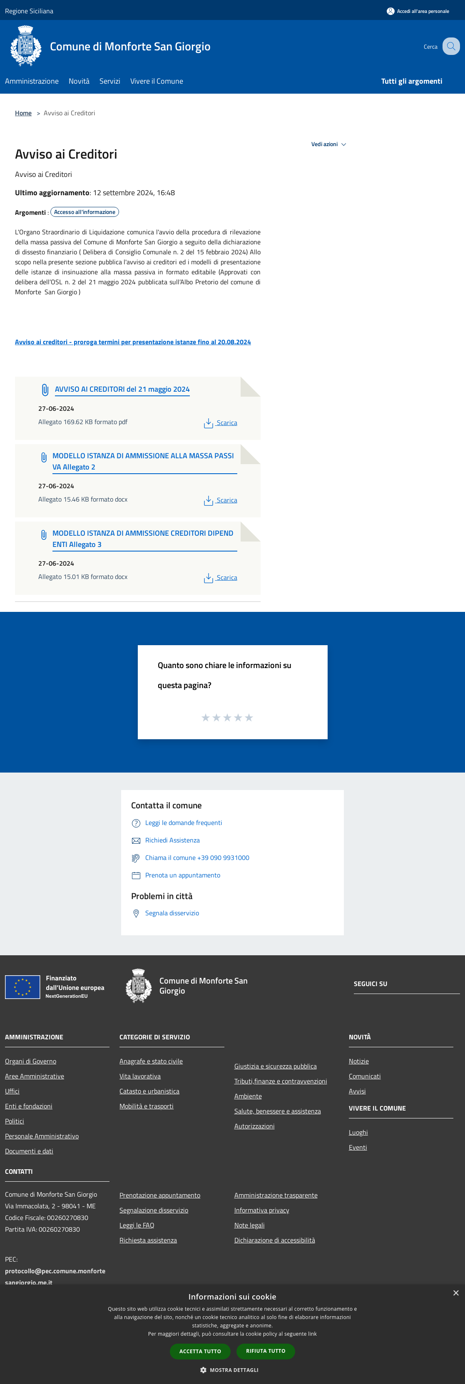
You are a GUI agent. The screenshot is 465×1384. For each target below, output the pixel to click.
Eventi (358, 1147)
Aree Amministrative (34, 1076)
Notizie (359, 1061)
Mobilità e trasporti (146, 1106)
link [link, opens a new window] (312, 1333)
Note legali (249, 1225)
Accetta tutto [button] (200, 1351)
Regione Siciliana (29, 11)
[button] (232, 1370)
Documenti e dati (29, 1151)
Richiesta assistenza (148, 1240)
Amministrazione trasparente (276, 1195)
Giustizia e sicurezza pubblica (275, 1066)
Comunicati (365, 1076)
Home (23, 113)
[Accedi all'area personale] (418, 11)
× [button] (456, 1293)
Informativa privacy (261, 1210)
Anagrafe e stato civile (151, 1061)
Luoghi (358, 1132)
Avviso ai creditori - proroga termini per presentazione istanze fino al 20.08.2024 (133, 342)
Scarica (219, 422)
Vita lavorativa (140, 1076)
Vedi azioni (330, 144)
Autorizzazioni (254, 1126)
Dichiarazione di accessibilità (274, 1240)
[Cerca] (450, 46)
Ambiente (248, 1096)
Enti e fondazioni (28, 1106)
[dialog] (232, 1334)
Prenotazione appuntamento (159, 1195)
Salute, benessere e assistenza (277, 1111)
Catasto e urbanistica (149, 1091)
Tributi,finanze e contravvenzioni (280, 1081)
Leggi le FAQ (136, 1225)
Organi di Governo (30, 1061)
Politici (14, 1121)
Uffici (12, 1091)
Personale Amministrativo (42, 1136)
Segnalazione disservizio (153, 1210)
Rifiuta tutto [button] (266, 1350)
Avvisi (357, 1091)
